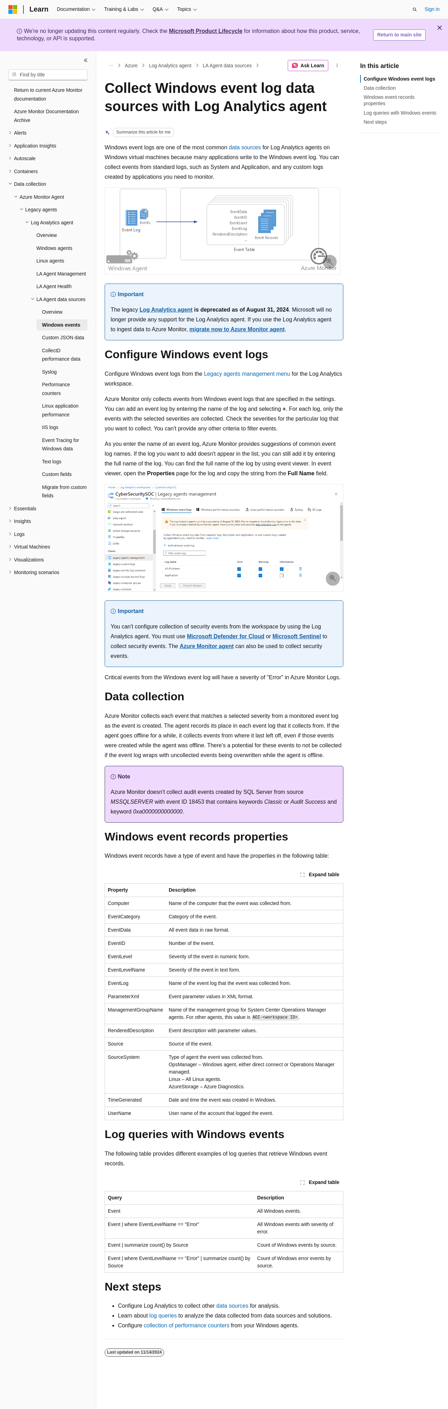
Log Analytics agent (170, 65)
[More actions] (337, 65)
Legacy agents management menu (247, 374)
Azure (131, 65)
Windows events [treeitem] (61, 325)
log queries (163, 1316)
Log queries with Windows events (400, 113)
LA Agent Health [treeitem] (53, 286)
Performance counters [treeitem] (56, 389)
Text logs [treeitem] (51, 461)
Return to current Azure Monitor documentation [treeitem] (48, 94)
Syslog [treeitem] (49, 372)
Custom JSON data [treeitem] (63, 337)
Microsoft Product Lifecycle (206, 31)
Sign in (432, 9)
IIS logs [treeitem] (50, 427)
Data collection (380, 88)
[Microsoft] (13, 9)
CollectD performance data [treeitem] (61, 355)
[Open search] (415, 9)
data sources (245, 147)
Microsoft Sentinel (296, 636)
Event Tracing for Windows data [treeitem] (60, 444)
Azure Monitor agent (207, 646)
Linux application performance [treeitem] (60, 410)
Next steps (375, 122)
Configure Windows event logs (399, 79)
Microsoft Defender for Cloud (225, 636)
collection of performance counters (187, 1325)
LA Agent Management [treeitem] (61, 274)
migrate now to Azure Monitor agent (237, 329)
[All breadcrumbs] (111, 65)
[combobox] (48, 75)
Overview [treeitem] (46, 235)
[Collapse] (85, 60)
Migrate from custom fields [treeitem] (64, 491)
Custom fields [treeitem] (57, 474)
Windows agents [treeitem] (54, 248)
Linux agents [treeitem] (50, 261)
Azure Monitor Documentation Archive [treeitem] (46, 116)
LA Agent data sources (227, 65)
